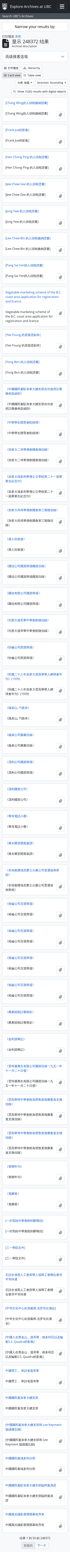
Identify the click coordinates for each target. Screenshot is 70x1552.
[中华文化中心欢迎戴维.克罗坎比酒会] (30, 1308)
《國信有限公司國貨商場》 (23, 593)
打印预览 (11, 68)
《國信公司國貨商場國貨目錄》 (26, 566)
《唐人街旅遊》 (15, 539)
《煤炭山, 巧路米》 (18, 708)
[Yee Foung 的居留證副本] (23, 335)
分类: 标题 (24, 82)
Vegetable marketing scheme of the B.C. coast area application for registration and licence (33, 296)
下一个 (41, 1545)
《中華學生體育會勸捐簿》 (23, 422)
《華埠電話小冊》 (17, 816)
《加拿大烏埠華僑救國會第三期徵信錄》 (32, 510)
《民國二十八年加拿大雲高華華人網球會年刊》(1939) (33, 676)
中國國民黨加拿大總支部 (21, 1398)
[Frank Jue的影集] (17, 130)
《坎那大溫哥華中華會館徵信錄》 (27, 620)
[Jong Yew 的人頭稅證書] (21, 211)
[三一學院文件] (15, 1248)
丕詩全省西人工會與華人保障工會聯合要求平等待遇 (33, 1277)
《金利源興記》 (15, 1039)
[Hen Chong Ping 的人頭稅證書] (27, 157)
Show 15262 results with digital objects (39, 91)
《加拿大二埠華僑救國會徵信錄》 (27, 449)
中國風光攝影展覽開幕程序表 (24, 1514)
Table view (32, 75)
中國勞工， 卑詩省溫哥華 (22, 1371)
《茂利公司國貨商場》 (20, 762)
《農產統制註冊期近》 (20, 1012)
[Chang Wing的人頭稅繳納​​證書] (26, 103)
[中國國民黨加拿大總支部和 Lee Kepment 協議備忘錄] (33, 1427)
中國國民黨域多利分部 (20, 1458)
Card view (12, 75)
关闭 (18, 36)
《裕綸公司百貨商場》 (20, 904)
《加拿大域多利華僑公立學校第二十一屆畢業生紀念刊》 (33, 478)
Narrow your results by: (35, 26)
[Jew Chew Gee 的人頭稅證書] (25, 184)
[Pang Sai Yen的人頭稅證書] (24, 265)
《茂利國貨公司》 (17, 789)
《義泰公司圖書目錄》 (20, 735)
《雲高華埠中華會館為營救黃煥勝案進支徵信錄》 (33, 1101)
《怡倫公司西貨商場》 (20, 647)
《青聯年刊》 (14, 1166)
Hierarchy (31, 68)
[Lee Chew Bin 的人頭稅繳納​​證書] (27, 238)
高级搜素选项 (16, 56)
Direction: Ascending (50, 82)
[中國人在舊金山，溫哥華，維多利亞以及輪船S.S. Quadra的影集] (34, 1339)
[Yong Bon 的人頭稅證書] (22, 362)
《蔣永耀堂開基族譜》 (20, 843)
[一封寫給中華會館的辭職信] (24, 1221)
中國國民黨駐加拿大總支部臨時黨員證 (30, 1485)
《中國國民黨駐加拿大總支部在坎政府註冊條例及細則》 (33, 391)
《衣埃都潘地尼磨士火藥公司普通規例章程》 (32, 872)
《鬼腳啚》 (12, 1193)
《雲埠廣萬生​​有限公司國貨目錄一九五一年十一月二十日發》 (33, 1068)
